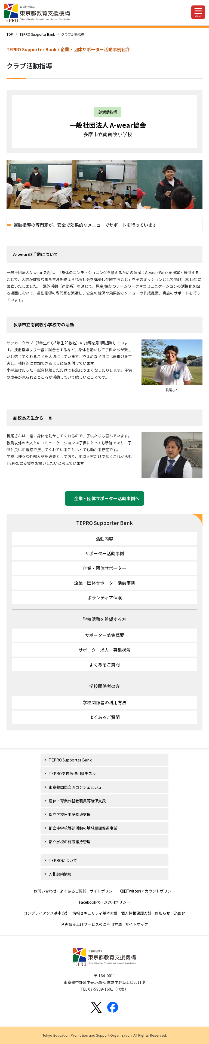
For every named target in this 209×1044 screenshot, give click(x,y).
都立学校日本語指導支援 (70, 814)
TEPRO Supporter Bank (37, 34)
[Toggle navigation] (198, 12)
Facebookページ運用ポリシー (104, 902)
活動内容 (104, 538)
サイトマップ (136, 924)
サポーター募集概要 (104, 635)
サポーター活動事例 (104, 553)
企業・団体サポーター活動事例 (104, 582)
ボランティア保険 (104, 597)
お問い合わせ (45, 891)
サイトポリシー (103, 891)
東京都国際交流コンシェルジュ (75, 787)
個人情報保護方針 (136, 913)
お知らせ (162, 913)
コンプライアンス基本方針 (46, 913)
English (179, 913)
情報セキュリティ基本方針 (95, 913)
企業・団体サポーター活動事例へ (104, 498)
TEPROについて (63, 860)
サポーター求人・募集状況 (104, 650)
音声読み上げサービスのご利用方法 (91, 924)
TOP (10, 34)
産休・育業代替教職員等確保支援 (77, 800)
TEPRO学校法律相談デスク (72, 773)
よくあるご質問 (104, 664)
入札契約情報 (60, 874)
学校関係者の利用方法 (104, 702)
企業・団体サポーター (104, 568)
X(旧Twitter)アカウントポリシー (147, 891)
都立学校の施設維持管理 (70, 841)
